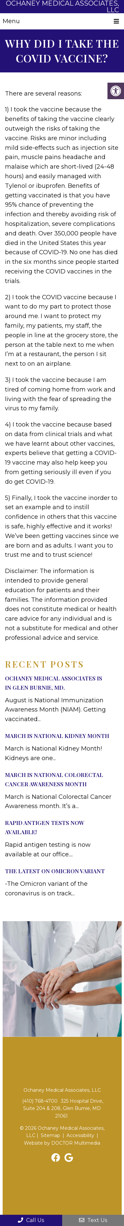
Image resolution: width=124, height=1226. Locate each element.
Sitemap (50, 1135)
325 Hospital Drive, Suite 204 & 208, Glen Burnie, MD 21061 (63, 1108)
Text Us (93, 1220)
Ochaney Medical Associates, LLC (62, 6)
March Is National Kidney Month (57, 735)
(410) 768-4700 (40, 1101)
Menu (11, 21)
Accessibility (80, 1135)
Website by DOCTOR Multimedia (62, 1143)
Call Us (31, 1220)
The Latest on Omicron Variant (55, 871)
